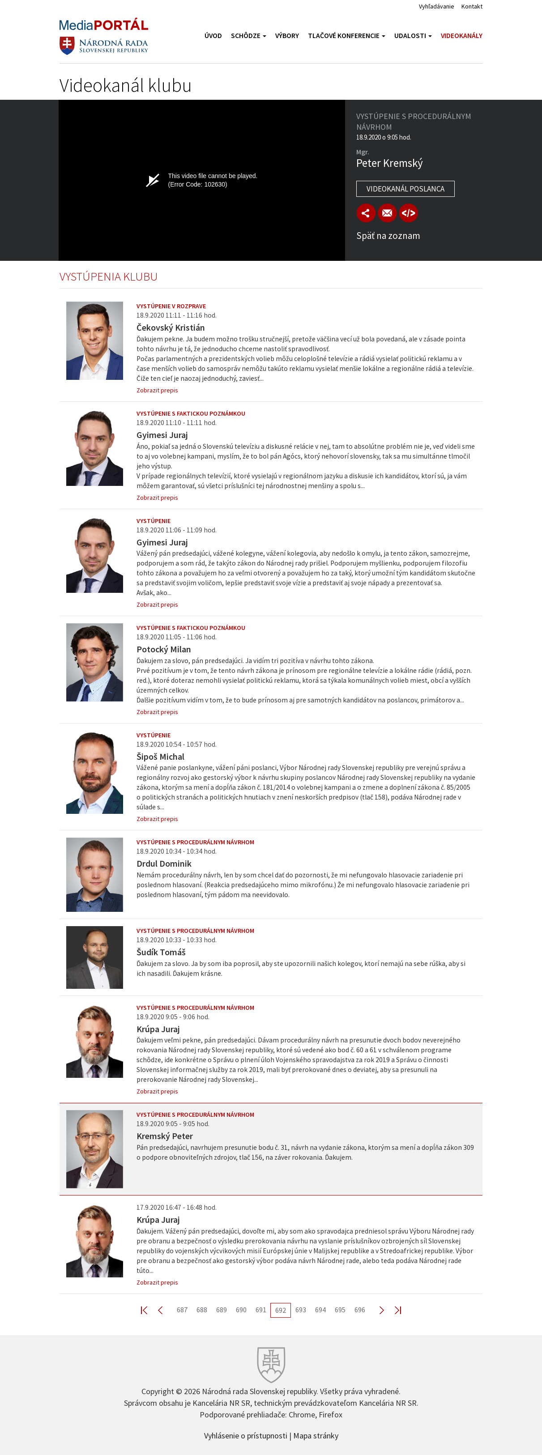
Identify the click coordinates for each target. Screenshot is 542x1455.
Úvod (213, 35)
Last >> (392, 1310)
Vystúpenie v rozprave (171, 306)
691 (261, 1309)
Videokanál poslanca (405, 189)
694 (320, 1309)
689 (221, 1309)
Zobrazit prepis (157, 390)
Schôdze (248, 35)
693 (300, 1309)
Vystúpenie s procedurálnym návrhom (195, 842)
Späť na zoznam (388, 236)
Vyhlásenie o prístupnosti (245, 1434)
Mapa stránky (315, 1434)
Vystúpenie (154, 521)
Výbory (287, 35)
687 (182, 1309)
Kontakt (471, 6)
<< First (149, 1310)
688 (201, 1309)
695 (340, 1309)
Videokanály (461, 35)
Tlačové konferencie (346, 35)
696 (359, 1309)
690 (241, 1309)
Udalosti (413, 35)
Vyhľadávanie (436, 6)
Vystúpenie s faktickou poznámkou (191, 413)
